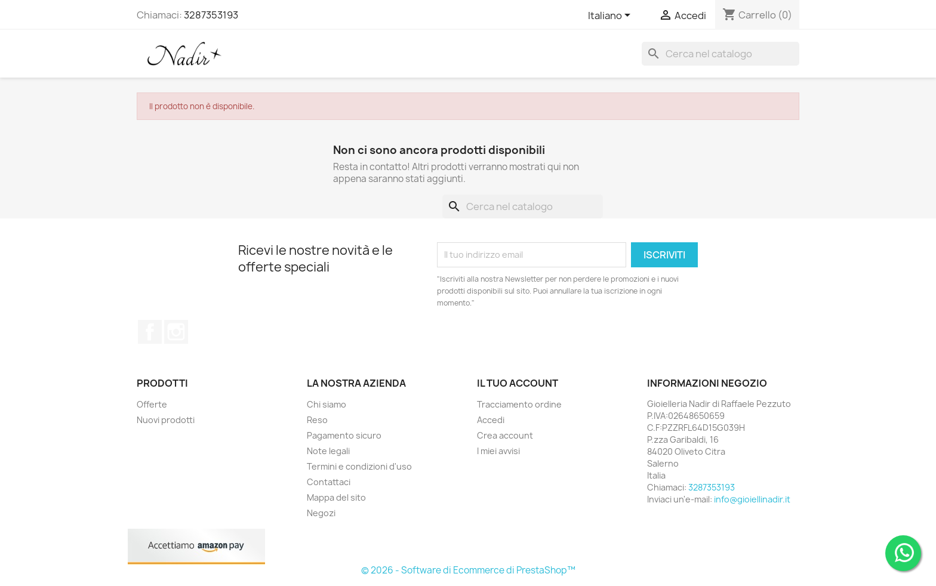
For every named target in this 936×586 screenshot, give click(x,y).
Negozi (321, 513)
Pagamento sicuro (344, 435)
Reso (317, 419)
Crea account (505, 435)
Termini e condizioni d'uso (359, 466)
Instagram (176, 332)
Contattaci (328, 482)
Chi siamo (326, 404)
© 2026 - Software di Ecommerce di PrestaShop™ (468, 570)
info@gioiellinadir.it (752, 499)
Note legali (328, 451)
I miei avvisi (498, 451)
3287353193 (211, 14)
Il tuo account (517, 383)
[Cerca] (720, 54)
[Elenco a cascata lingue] (611, 16)
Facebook (150, 332)
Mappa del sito (336, 497)
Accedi (490, 419)
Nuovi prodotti (166, 419)
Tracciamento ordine (519, 404)
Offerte (152, 404)
